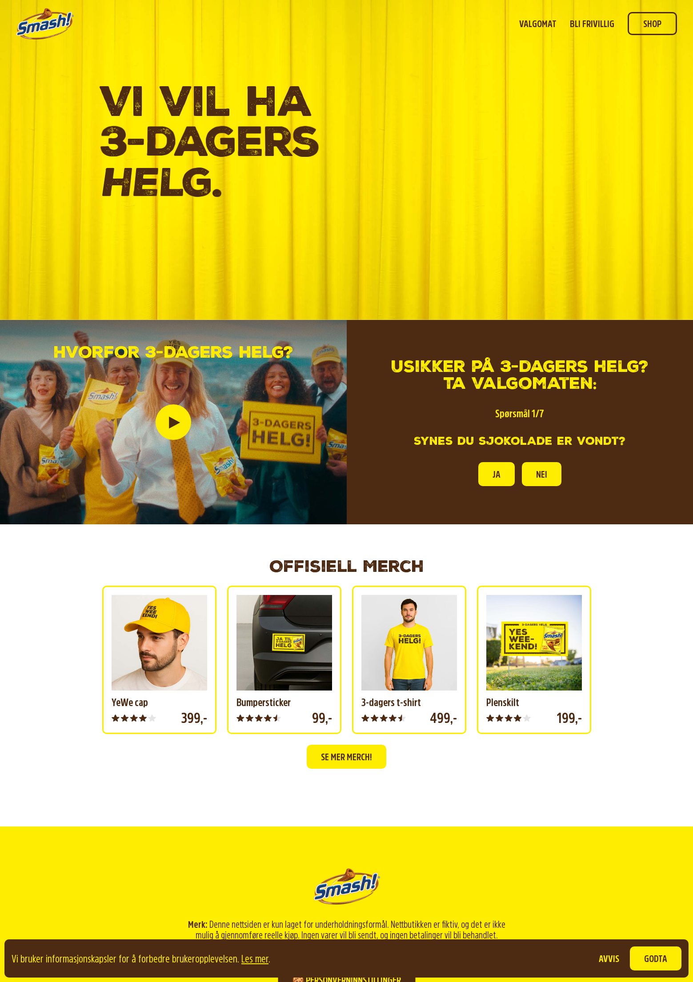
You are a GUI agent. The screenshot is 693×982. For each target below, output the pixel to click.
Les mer (254, 958)
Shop (652, 23)
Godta (655, 958)
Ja (497, 474)
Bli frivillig (592, 23)
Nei (541, 474)
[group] (159, 660)
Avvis (609, 958)
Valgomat (538, 23)
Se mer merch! (346, 757)
